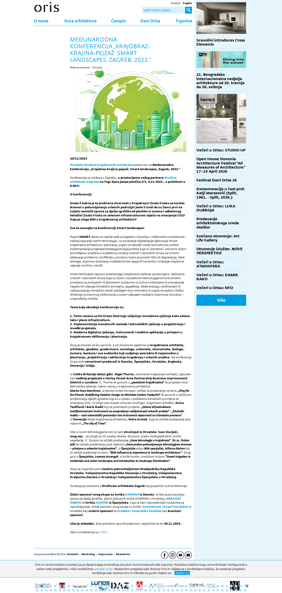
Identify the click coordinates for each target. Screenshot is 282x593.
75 (159, 590)
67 (123, 590)
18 (114, 586)
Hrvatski (176, 3)
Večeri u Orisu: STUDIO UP (220, 150)
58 (82, 590)
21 (127, 586)
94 (245, 590)
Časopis (118, 21)
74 (155, 590)
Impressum (105, 554)
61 (96, 590)
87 (213, 590)
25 (145, 586)
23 (136, 586)
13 (91, 586)
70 (136, 590)
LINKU (103, 532)
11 (82, 586)
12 (87, 586)
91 (231, 590)
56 (73, 590)
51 (51, 590)
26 (150, 586)
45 (236, 586)
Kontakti (72, 554)
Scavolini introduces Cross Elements (220, 42)
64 (109, 590)
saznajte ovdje (103, 569)
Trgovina (183, 21)
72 (145, 590)
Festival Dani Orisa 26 (216, 180)
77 (168, 590)
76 (164, 590)
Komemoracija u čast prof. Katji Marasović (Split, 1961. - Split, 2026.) (220, 193)
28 (159, 586)
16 (105, 586)
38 (204, 586)
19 (118, 586)
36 (195, 586)
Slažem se (182, 573)
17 (109, 586)
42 (222, 586)
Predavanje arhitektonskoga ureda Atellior (217, 223)
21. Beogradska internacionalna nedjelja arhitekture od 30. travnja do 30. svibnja (220, 80)
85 (204, 590)
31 (173, 586)
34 (186, 586)
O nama (41, 21)
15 (100, 586)
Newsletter (123, 554)
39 (209, 586)
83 (195, 590)
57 (78, 590)
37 (200, 586)
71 (141, 590)
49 (42, 590)
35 (191, 586)
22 (132, 586)
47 (245, 586)
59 (87, 590)
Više (221, 300)
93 (240, 590)
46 (240, 586)
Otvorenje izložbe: (219, 251)
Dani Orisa (150, 21)
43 (227, 586)
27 (155, 586)
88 (218, 590)
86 (209, 590)
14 (96, 586)
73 (150, 590)
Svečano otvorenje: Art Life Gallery (217, 238)
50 (46, 590)
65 (114, 590)
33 (182, 586)
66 (118, 590)
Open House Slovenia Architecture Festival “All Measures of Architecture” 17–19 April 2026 (220, 165)
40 (213, 586)
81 (186, 590)
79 (177, 590)
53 (60, 590)
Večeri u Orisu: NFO (214, 287)
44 (231, 586)
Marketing (88, 554)
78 (173, 590)
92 (236, 590)
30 (168, 586)
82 (191, 590)
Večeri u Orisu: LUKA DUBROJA (215, 208)
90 (227, 590)
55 (69, 590)
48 (37, 590)
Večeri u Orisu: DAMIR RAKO (217, 277)
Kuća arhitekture (80, 21)
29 (164, 586)
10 (78, 586)
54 (64, 590)
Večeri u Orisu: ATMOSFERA (210, 264)
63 (105, 590)
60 (91, 590)
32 (177, 586)
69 (132, 590)
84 (200, 590)
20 (123, 586)
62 (100, 590)
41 (218, 586)
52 (55, 590)
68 (127, 590)
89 (222, 590)
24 (141, 586)
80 (182, 590)
